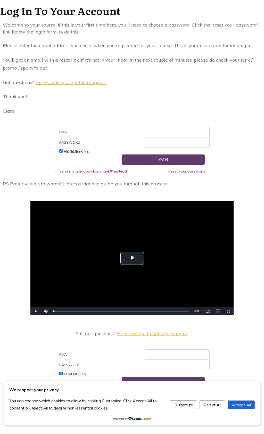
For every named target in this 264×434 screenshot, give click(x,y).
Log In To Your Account (60, 10)
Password (69, 142)
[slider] (121, 311)
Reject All (212, 404)
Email (64, 132)
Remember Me (76, 151)
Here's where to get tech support (70, 82)
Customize (183, 404)
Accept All (241, 404)
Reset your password (186, 171)
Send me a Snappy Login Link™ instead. (93, 171)
